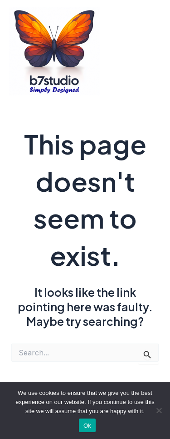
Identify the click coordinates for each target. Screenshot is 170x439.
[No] (158, 410)
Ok (87, 425)
